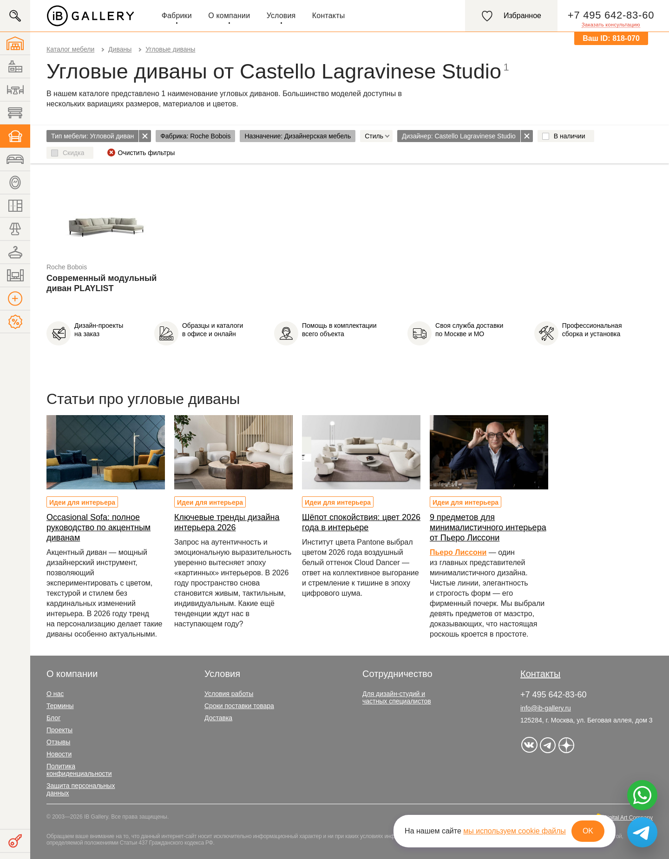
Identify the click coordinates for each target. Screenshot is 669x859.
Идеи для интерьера (82, 502)
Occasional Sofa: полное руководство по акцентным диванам (98, 527)
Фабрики (177, 16)
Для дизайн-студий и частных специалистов (396, 697)
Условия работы (228, 693)
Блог (53, 718)
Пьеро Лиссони (458, 552)
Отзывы (58, 742)
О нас (55, 693)
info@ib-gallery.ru (545, 708)
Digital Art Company (628, 817)
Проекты (59, 730)
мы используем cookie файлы (514, 831)
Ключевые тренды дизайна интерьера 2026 (226, 522)
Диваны (119, 49)
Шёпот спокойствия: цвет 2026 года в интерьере (361, 522)
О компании (229, 16)
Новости (59, 754)
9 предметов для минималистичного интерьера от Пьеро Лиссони (488, 527)
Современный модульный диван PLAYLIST (101, 283)
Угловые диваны (170, 49)
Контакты (328, 16)
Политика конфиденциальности (79, 769)
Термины (60, 705)
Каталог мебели (70, 49)
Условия (281, 16)
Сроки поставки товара (239, 705)
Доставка (218, 718)
